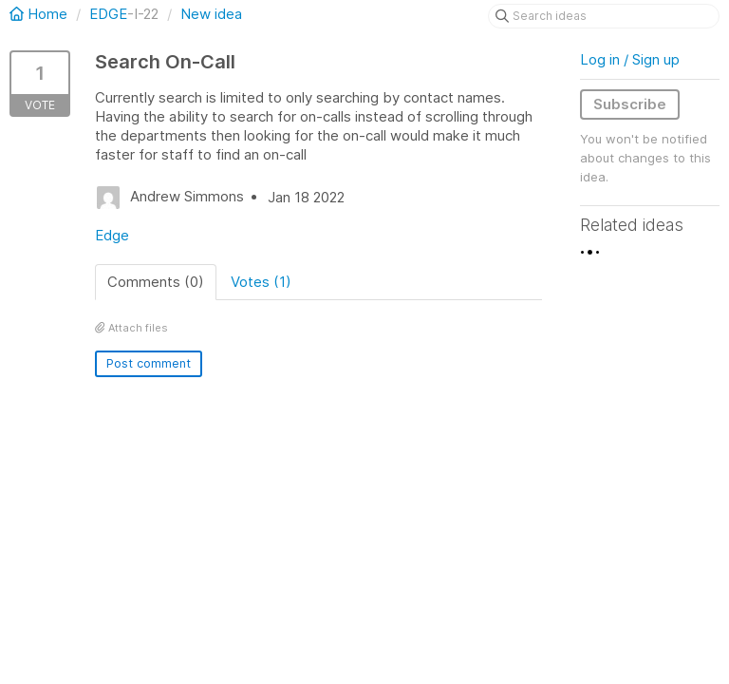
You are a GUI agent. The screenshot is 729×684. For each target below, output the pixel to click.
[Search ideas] (604, 16)
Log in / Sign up (630, 59)
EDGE (108, 14)
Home (40, 14)
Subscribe (629, 104)
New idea (211, 14)
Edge (112, 235)
